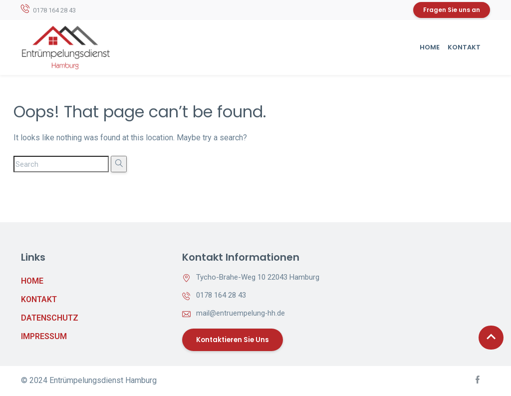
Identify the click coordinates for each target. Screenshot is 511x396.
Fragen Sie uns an (451, 10)
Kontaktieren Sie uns (235, 340)
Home (430, 47)
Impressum (44, 337)
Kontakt (464, 47)
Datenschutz (49, 318)
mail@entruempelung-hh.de (241, 313)
